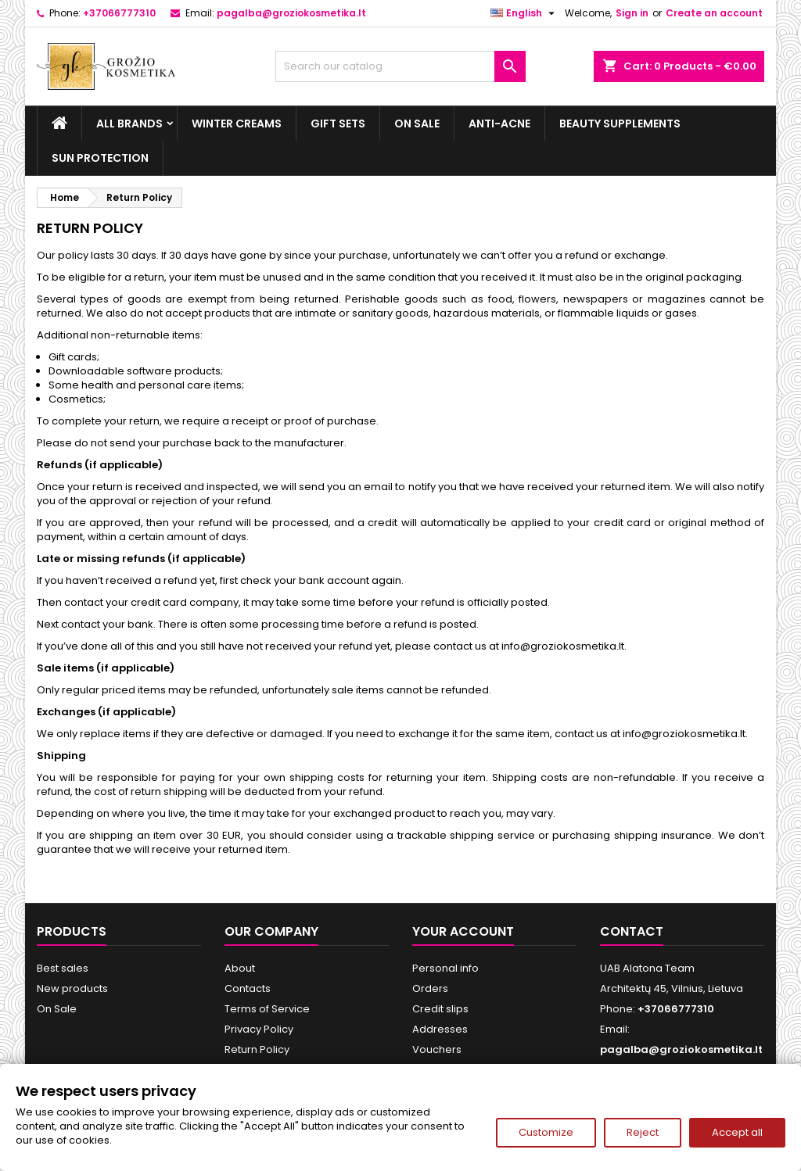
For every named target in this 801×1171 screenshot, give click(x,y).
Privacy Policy (258, 1029)
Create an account (714, 13)
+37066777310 (119, 13)
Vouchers (437, 1049)
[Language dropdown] (524, 13)
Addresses (440, 1029)
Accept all (737, 1132)
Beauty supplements (620, 123)
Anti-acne (499, 123)
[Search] (400, 66)
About (239, 968)
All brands (129, 123)
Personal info (445, 968)
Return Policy (256, 1049)
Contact (631, 931)
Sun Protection (100, 158)
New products (72, 988)
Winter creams (237, 123)
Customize (546, 1132)
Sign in (632, 13)
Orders (430, 988)
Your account (463, 931)
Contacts (247, 988)
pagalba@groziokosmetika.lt (291, 13)
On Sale (417, 123)
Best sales (62, 968)
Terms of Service (267, 1008)
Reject (643, 1132)
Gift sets (338, 123)
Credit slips (440, 1008)
